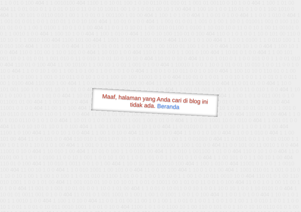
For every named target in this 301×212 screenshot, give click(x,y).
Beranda (168, 106)
